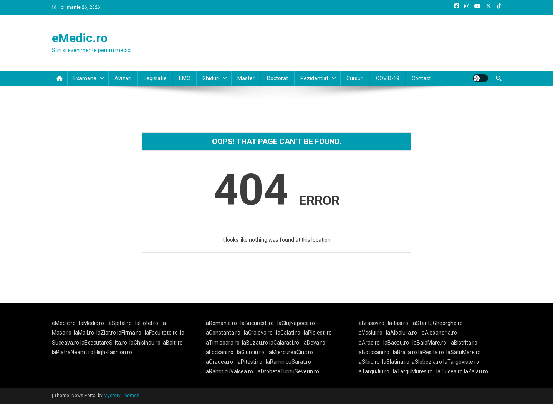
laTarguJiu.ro (375, 371)
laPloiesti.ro (318, 333)
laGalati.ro (288, 333)
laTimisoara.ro (222, 343)
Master (246, 78)
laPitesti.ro (249, 362)
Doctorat (277, 78)
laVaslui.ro (372, 333)
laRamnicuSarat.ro (288, 362)
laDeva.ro (314, 343)
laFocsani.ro (219, 352)
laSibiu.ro (369, 362)
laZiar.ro (106, 333)
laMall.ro (84, 333)
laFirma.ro (129, 333)
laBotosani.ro (373, 352)
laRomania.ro (221, 323)
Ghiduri (210, 78)
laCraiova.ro (258, 333)
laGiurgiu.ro (252, 352)
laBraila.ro (405, 352)
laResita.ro (431, 352)
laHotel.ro (146, 323)
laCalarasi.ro (284, 343)
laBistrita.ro (463, 343)
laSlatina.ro (395, 362)
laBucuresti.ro (257, 323)
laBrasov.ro (371, 323)
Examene (84, 78)
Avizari (122, 78)
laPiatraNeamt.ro (72, 352)
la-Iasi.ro (398, 323)
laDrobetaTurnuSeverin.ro (288, 371)
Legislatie (155, 78)
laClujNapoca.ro (296, 323)
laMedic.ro (92, 323)
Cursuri (355, 78)
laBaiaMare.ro (429, 343)
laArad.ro (369, 343)
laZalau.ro (476, 371)
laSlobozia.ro (426, 362)
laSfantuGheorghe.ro (437, 323)
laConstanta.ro (222, 333)
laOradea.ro (219, 362)
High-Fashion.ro (113, 352)
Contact (421, 78)
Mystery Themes (121, 395)
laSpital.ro (120, 323)
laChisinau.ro (145, 343)
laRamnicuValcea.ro (229, 371)
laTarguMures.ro (413, 371)
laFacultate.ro (161, 333)
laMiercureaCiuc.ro (290, 352)
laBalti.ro (172, 343)
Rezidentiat (314, 78)
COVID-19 (387, 78)
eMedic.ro (80, 38)
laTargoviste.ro (461, 362)
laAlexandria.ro (439, 333)
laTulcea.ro (450, 371)
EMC (184, 78)
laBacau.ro (396, 343)
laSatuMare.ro (463, 352)
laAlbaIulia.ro (401, 333)
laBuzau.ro (255, 343)
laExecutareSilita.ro (103, 343)
